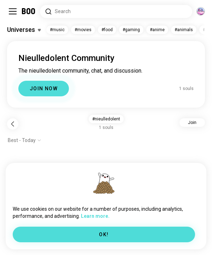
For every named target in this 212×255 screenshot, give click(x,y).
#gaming (131, 29)
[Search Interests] (116, 11)
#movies (83, 29)
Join (192, 122)
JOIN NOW (44, 88)
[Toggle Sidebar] (13, 11)
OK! (103, 234)
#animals (184, 29)
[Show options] (24, 140)
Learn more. (95, 216)
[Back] (12, 124)
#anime (157, 29)
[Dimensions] (200, 11)
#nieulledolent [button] (106, 119)
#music (57, 29)
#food (107, 29)
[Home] (29, 11)
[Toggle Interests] (24, 30)
